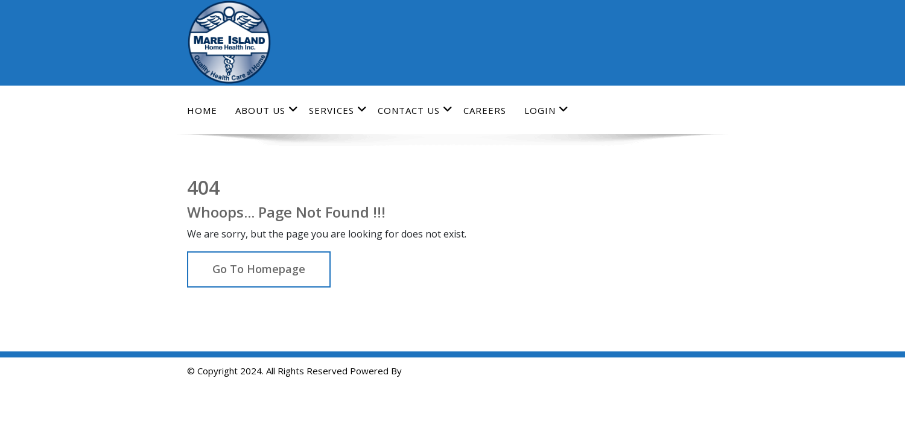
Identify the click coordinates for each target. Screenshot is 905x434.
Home (202, 110)
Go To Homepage (258, 269)
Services (338, 110)
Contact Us (415, 110)
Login (546, 110)
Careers (484, 110)
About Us (267, 110)
